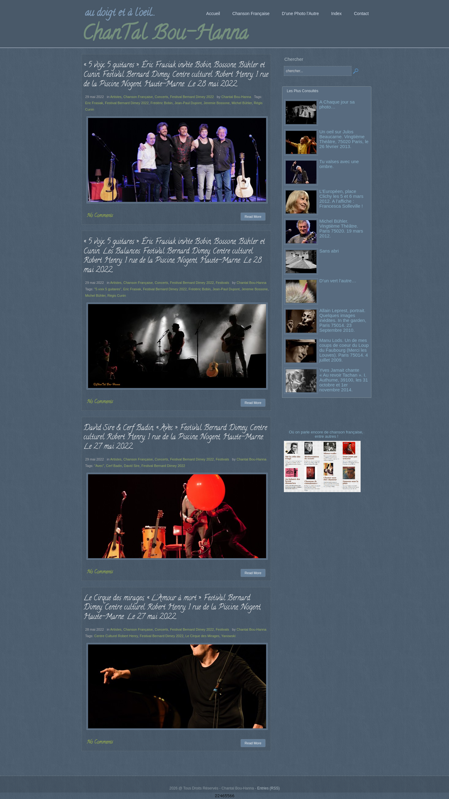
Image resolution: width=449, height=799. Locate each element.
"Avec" (99, 466)
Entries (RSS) (268, 788)
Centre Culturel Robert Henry (116, 636)
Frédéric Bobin (162, 103)
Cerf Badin (114, 466)
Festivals (222, 282)
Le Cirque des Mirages (202, 636)
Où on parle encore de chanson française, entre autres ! (326, 434)
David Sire (132, 466)
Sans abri (329, 250)
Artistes (116, 97)
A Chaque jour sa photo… (337, 104)
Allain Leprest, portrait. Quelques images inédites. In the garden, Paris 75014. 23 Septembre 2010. (342, 320)
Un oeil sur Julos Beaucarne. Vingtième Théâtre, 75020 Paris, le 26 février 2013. (344, 139)
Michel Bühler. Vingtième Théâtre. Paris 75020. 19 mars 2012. (341, 228)
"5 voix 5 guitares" (107, 289)
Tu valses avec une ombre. (339, 164)
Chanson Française (138, 97)
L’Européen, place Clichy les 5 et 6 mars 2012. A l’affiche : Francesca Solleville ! (341, 199)
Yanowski (228, 636)
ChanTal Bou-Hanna (165, 35)
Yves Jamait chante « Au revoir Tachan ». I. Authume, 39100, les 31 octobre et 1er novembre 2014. (343, 379)
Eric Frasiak (94, 103)
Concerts (161, 97)
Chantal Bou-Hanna (236, 97)
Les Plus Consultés (303, 91)
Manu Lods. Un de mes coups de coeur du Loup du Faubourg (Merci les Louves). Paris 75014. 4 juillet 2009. (344, 350)
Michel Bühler (242, 103)
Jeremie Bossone (216, 103)
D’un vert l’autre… (337, 280)
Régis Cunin (116, 295)
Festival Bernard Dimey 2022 (192, 97)
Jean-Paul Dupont (188, 103)
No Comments (100, 216)
